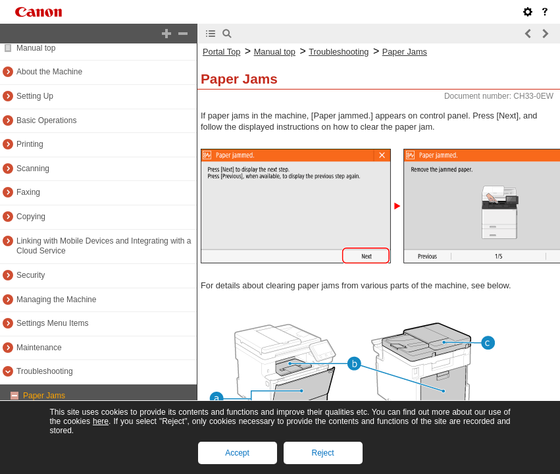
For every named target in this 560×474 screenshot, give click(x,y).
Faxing (28, 192)
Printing (29, 144)
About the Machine (49, 71)
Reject (322, 453)
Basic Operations (46, 120)
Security (30, 275)
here (101, 421)
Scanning (32, 168)
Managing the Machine (56, 299)
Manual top (35, 48)
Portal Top (221, 52)
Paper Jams (44, 395)
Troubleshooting (44, 371)
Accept (237, 453)
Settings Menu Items (52, 323)
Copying (30, 216)
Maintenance (39, 347)
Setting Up (34, 96)
